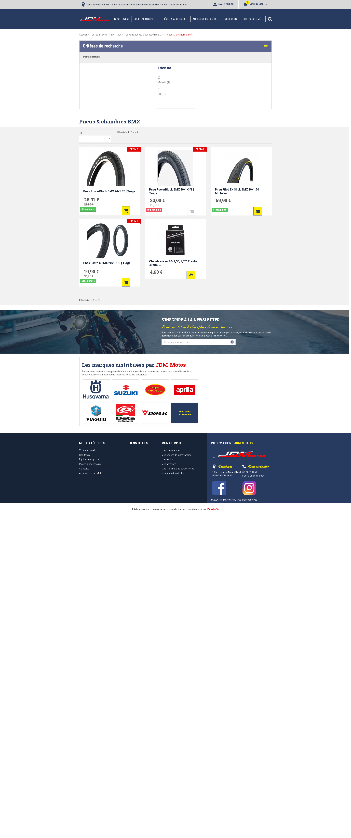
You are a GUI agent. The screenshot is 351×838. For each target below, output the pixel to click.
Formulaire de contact (253, 475)
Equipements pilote (146, 19)
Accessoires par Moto (206, 19)
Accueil (83, 34)
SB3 (162, 94)
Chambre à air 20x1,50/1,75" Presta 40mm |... (173, 263)
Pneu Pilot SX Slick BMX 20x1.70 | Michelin (237, 191)
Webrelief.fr (213, 509)
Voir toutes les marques (184, 413)
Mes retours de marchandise (176, 455)
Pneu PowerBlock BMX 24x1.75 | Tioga (109, 191)
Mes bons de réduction (173, 473)
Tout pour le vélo (252, 19)
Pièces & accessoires (175, 19)
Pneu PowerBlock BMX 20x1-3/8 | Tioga (171, 191)
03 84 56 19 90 (249, 472)
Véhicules (231, 19)
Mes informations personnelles (178, 468)
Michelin (164, 82)
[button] (270, 19)
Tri (80, 133)
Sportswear (121, 19)
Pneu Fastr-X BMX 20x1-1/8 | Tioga (107, 263)
